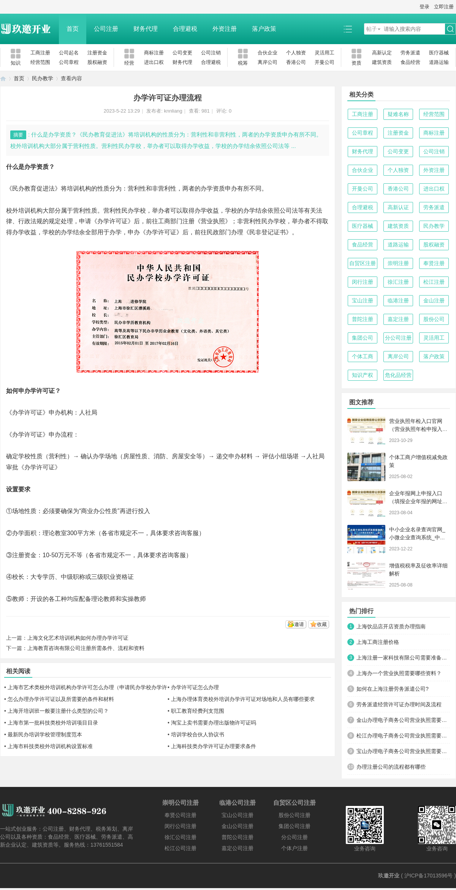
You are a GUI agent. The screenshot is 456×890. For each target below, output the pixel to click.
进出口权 (154, 62)
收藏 (322, 624)
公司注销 (211, 53)
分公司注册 (398, 338)
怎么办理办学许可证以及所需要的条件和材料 (61, 699)
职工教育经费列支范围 (197, 711)
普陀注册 (362, 319)
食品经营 (410, 62)
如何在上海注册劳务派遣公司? (392, 689)
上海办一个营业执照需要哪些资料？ (399, 673)
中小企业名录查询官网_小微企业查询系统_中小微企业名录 (417, 537)
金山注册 (434, 300)
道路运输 (439, 62)
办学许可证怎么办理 (195, 687)
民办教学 (42, 78)
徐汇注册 (398, 282)
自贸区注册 (362, 263)
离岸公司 (267, 62)
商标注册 (154, 53)
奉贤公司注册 (180, 815)
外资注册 (224, 28)
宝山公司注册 (237, 815)
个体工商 (362, 356)
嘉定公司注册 (237, 848)
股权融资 (97, 62)
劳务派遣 (410, 53)
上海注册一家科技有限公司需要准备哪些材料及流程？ (403, 658)
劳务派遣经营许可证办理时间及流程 (399, 704)
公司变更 (182, 53)
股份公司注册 (294, 815)
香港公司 (296, 62)
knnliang (173, 111)
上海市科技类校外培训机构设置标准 (50, 746)
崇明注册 (398, 263)
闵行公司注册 (180, 826)
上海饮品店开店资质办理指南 (391, 626)
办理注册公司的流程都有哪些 (391, 767)
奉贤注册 (434, 263)
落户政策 (264, 28)
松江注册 (434, 282)
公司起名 (69, 53)
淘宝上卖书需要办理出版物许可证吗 (213, 723)
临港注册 (398, 300)
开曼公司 (324, 62)
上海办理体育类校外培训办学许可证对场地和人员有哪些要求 (243, 699)
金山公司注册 (237, 826)
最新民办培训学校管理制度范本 (45, 734)
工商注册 (40, 53)
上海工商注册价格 (377, 642)
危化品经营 (398, 375)
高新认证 (398, 207)
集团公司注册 (294, 826)
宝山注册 (362, 300)
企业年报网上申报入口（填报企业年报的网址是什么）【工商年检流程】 (418, 501)
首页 (72, 28)
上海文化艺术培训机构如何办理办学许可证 (77, 638)
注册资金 (97, 53)
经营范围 (40, 62)
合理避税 (185, 28)
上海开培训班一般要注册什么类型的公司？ (58, 711)
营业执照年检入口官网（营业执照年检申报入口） (415, 429)
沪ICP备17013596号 (428, 876)
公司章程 (69, 62)
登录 (424, 7)
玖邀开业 (388, 876)
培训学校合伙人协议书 (197, 734)
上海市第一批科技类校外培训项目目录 (53, 723)
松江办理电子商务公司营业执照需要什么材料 (403, 736)
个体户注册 (294, 848)
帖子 (371, 29)
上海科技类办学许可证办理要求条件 (213, 746)
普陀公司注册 (237, 837)
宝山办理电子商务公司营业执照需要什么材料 (403, 751)
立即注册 (444, 7)
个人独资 (296, 53)
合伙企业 (267, 53)
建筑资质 (382, 62)
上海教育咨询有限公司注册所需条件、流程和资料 (85, 648)
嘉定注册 (398, 319)
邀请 (299, 624)
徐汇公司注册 (180, 837)
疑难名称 (398, 114)
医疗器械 (439, 53)
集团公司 (362, 338)
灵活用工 (324, 53)
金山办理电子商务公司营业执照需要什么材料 (403, 720)
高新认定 (382, 53)
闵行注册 (362, 282)
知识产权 (362, 375)
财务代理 (145, 28)
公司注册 (106, 28)
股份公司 (434, 319)
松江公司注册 (180, 848)
